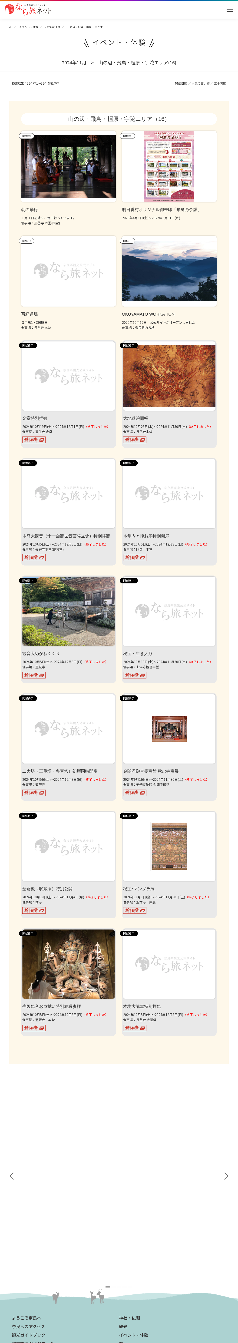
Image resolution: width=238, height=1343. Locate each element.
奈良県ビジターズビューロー (119, 1297)
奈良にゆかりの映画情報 (139, 1241)
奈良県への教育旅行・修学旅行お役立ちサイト (155, 1220)
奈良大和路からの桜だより (33, 1239)
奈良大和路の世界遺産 (30, 1212)
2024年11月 (52, 27)
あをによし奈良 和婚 (30, 1246)
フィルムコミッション (137, 1234)
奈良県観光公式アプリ (33, 1178)
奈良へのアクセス (28, 1152)
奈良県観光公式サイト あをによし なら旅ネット (28, 9)
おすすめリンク (26, 1204)
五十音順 (220, 83)
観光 (123, 1152)
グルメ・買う (131, 1186)
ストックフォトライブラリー (142, 1227)
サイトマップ (131, 1247)
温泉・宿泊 (129, 1195)
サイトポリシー (132, 1254)
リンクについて (132, 1261)
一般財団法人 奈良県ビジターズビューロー (142, 1271)
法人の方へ (129, 1212)
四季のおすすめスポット (32, 1219)
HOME (8, 27)
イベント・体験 (28, 27)
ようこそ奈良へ (26, 1143)
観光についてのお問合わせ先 (35, 1225)
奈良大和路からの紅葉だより (35, 1232)
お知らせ (127, 1204)
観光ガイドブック (28, 1161)
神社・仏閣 (129, 1143)
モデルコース (131, 1178)
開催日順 (181, 83)
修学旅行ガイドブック (33, 1169)
